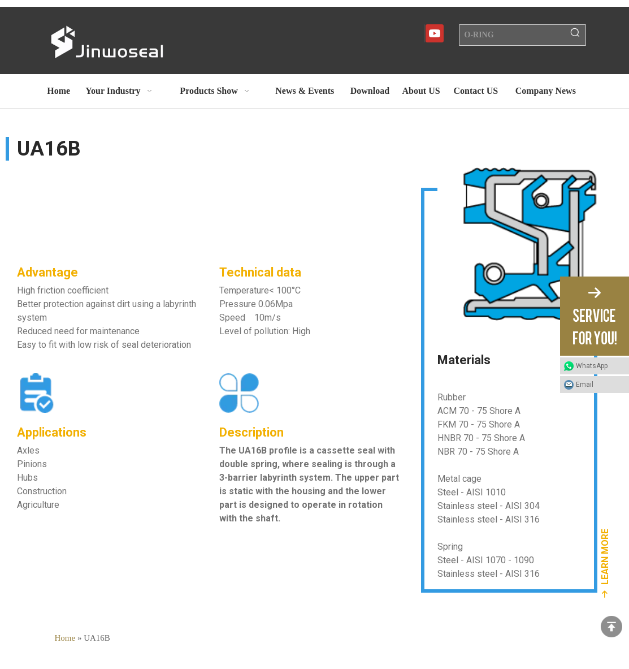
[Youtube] (435, 33)
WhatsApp (592, 366)
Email (584, 385)
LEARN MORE (605, 557)
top (611, 626)
